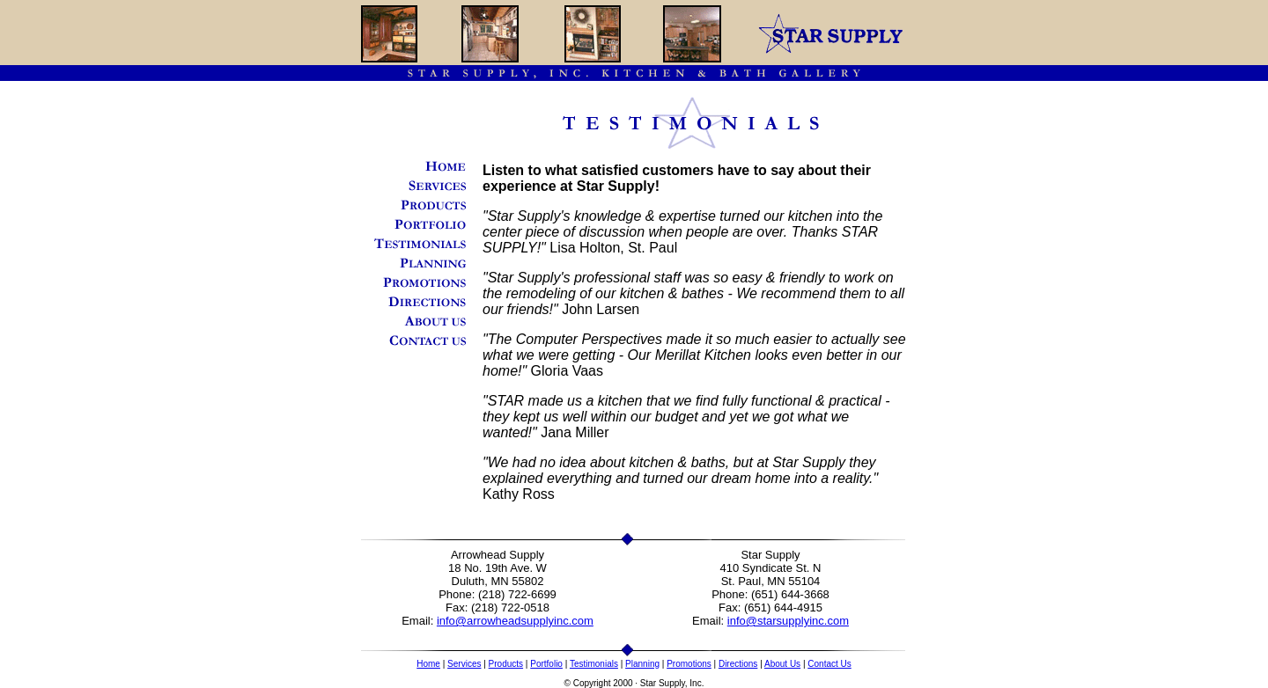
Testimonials (594, 664)
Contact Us (829, 664)
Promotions (689, 664)
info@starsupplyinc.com (788, 620)
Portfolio (546, 664)
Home (428, 664)
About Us (782, 664)
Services (464, 664)
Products (506, 664)
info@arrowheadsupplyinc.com (515, 620)
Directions (738, 664)
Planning (642, 664)
